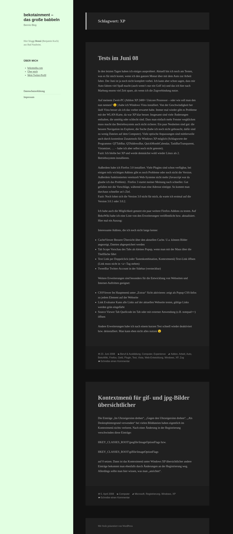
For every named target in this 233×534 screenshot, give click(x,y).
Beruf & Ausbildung (130, 354)
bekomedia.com (35, 68)
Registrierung (153, 494)
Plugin (127, 357)
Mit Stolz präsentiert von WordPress (115, 526)
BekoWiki (103, 357)
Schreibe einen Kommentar (115, 361)
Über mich (32, 71)
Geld (120, 357)
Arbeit (182, 354)
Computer (147, 354)
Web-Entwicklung (154, 357)
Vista (140, 357)
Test (134, 357)
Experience (160, 354)
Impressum (29, 97)
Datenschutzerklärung (34, 91)
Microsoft (139, 494)
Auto (188, 354)
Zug (182, 357)
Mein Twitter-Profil (36, 75)
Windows (169, 357)
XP (177, 357)
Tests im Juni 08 (118, 58)
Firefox (113, 357)
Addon (174, 354)
